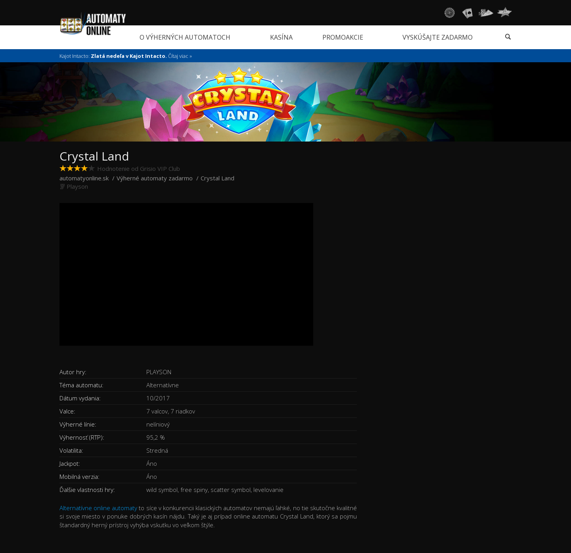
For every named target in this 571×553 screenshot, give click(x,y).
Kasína (281, 37)
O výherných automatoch (185, 37)
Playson (77, 186)
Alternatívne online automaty (98, 508)
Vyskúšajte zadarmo (437, 37)
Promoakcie (342, 37)
